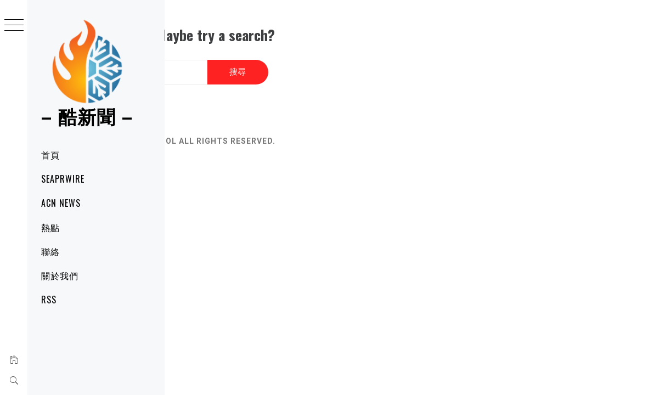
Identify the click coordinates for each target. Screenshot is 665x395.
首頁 (50, 154)
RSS (49, 299)
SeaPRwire (62, 178)
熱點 (50, 227)
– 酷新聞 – (87, 115)
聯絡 (50, 251)
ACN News (61, 203)
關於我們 (59, 275)
